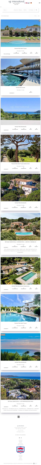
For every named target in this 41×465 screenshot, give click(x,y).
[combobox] (5, 10)
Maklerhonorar (20, 463)
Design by (35, 463)
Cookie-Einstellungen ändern (28, 463)
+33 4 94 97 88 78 (20, 430)
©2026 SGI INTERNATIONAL (8, 463)
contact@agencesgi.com (20, 431)
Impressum (15, 463)
